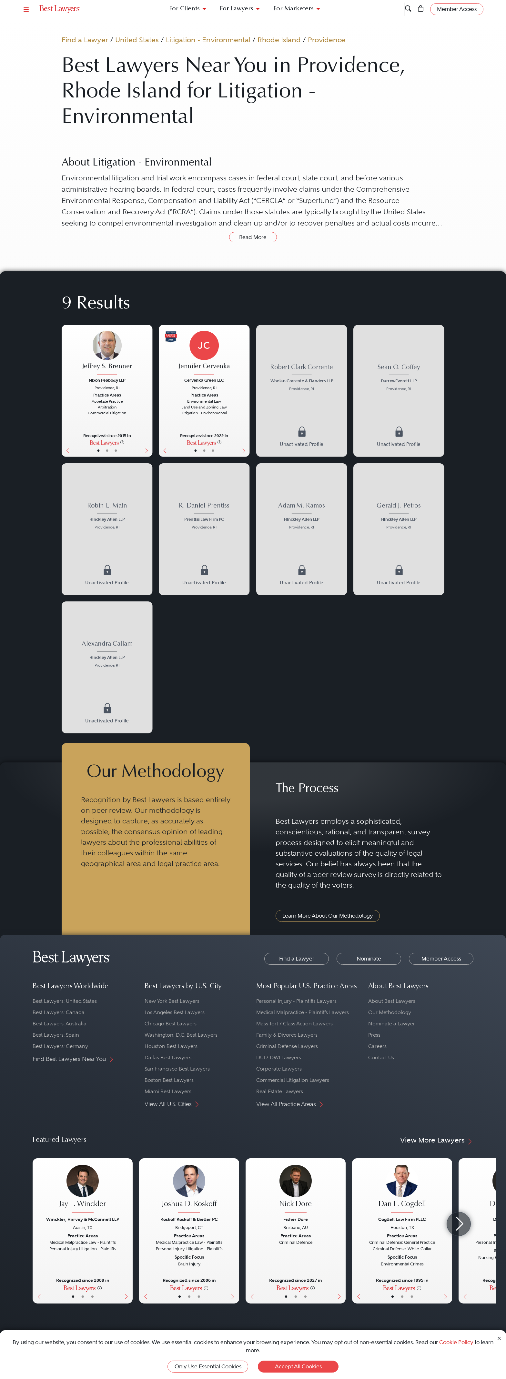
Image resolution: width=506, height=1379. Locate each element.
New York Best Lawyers (172, 1001)
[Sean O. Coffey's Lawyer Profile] (398, 378)
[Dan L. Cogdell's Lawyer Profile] (402, 1189)
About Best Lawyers (391, 1001)
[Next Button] (147, 391)
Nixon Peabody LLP (107, 380)
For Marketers (293, 9)
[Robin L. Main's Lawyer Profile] (107, 516)
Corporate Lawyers (279, 1069)
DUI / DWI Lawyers (278, 1057)
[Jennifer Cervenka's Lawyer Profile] (204, 353)
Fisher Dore (295, 1219)
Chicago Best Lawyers (171, 1024)
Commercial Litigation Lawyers (292, 1080)
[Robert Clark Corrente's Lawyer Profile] (301, 378)
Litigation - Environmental (208, 39)
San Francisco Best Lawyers (177, 1069)
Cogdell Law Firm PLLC (402, 1219)
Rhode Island (279, 39)
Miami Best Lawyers (168, 1091)
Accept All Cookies (298, 1366)
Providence (326, 39)
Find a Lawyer (85, 39)
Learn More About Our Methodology (327, 915)
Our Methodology (389, 1012)
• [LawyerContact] (115, 450)
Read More (253, 237)
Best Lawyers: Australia (59, 1024)
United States (137, 39)
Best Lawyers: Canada (59, 1012)
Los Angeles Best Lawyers (175, 1012)
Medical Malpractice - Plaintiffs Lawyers (302, 1012)
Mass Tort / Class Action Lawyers (294, 1024)
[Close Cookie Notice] (499, 1338)
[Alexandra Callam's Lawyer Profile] (107, 654)
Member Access (441, 958)
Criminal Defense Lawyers (287, 1046)
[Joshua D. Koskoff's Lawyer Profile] (189, 1189)
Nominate (369, 958)
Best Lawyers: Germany (60, 1046)
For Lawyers (236, 9)
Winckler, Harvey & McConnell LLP (82, 1219)
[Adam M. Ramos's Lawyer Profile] (301, 516)
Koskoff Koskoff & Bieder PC (189, 1219)
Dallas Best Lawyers (168, 1057)
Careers (377, 1046)
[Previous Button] (66, 391)
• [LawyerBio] (106, 450)
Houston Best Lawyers (171, 1046)
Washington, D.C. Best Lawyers (181, 1035)
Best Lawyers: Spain (56, 1035)
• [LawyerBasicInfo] (98, 450)
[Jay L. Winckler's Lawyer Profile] (82, 1189)
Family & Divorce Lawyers (287, 1035)
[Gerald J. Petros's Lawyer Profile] (398, 516)
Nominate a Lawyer (391, 1024)
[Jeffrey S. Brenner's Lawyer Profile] (107, 353)
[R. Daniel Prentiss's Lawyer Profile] (204, 516)
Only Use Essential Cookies (208, 1366)
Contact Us (381, 1057)
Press (374, 1035)
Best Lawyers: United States (65, 1001)
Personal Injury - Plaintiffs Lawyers (296, 1001)
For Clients (184, 9)
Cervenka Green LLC (204, 380)
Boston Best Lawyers (169, 1080)
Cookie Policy (456, 1342)
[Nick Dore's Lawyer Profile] (295, 1189)
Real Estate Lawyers (279, 1091)
